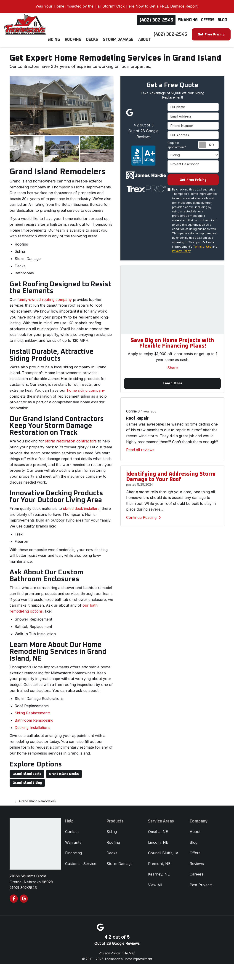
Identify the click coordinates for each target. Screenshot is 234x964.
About (195, 828)
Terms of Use (202, 243)
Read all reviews (140, 447)
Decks (111, 849)
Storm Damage (119, 860)
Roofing (113, 838)
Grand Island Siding (27, 779)
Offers (207, 20)
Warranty (73, 838)
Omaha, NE (158, 828)
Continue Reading (143, 515)
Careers (196, 870)
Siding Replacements (33, 709)
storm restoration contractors (71, 437)
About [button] (145, 34)
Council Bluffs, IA (163, 849)
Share (172, 364)
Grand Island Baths (27, 770)
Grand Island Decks (64, 770)
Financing (188, 20)
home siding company (86, 386)
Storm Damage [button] (119, 34)
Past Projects (201, 881)
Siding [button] (58, 34)
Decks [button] (95, 34)
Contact (72, 828)
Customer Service (80, 860)
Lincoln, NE (158, 838)
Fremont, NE (159, 860)
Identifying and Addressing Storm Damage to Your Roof (171, 474)
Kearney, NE (159, 870)
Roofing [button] (77, 34)
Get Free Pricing (211, 34)
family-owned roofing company (44, 296)
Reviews (197, 860)
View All (155, 881)
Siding (111, 828)
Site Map (128, 949)
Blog (222, 20)
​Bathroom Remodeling (34, 716)
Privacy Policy (181, 248)
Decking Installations (32, 724)
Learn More (172, 381)
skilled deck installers (81, 505)
